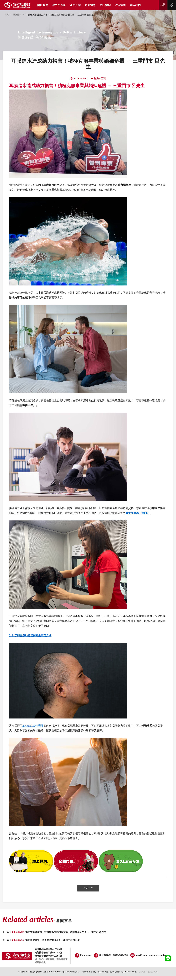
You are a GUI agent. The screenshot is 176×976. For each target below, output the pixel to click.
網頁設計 (143, 971)
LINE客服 (168, 958)
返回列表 (88, 888)
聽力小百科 (59, 5)
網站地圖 (50, 959)
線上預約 (163, 5)
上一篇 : (54, 932)
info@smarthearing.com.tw (148, 955)
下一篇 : (41, 940)
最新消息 (90, 5)
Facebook (83, 955)
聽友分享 (17, 14)
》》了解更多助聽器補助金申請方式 (30, 635)
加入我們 (135, 5)
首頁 (6, 14)
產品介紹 (75, 5)
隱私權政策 (61, 959)
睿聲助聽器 (17, 5)
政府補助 (120, 5)
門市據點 (105, 5)
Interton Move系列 (32, 725)
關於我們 (42, 5)
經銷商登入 (40, 962)
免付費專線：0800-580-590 (111, 955)
